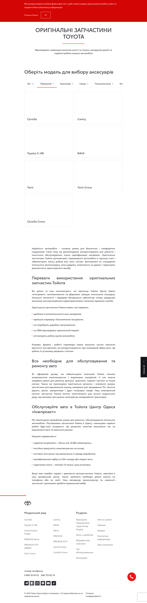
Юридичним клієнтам (83, 542)
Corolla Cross (60, 552)
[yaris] (48, 174)
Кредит (101, 530)
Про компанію (105, 544)
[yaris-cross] (99, 174)
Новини (101, 524)
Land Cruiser (59, 546)
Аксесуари (81, 557)
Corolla (28, 519)
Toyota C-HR (30, 524)
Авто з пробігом (84, 534)
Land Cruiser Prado (30, 532)
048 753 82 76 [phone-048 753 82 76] (48, 575)
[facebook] (32, 583)
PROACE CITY (60, 541)
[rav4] (99, 139)
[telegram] (26, 583)
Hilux (56, 530)
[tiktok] (54, 583)
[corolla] (48, 105)
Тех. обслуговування (84, 550)
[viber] (43, 583)
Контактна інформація (103, 537)
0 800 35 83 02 (31, 575)
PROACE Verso (31, 539)
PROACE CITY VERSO (31, 546)
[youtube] (48, 583)
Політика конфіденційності (93, 594)
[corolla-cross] (48, 208)
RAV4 (56, 524)
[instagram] (37, 583)
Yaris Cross (30, 553)
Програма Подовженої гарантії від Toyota (82, 524)
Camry (56, 519)
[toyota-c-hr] (48, 139)
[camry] (99, 105)
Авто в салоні (104, 519)
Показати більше (31, 15)
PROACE (57, 535)
